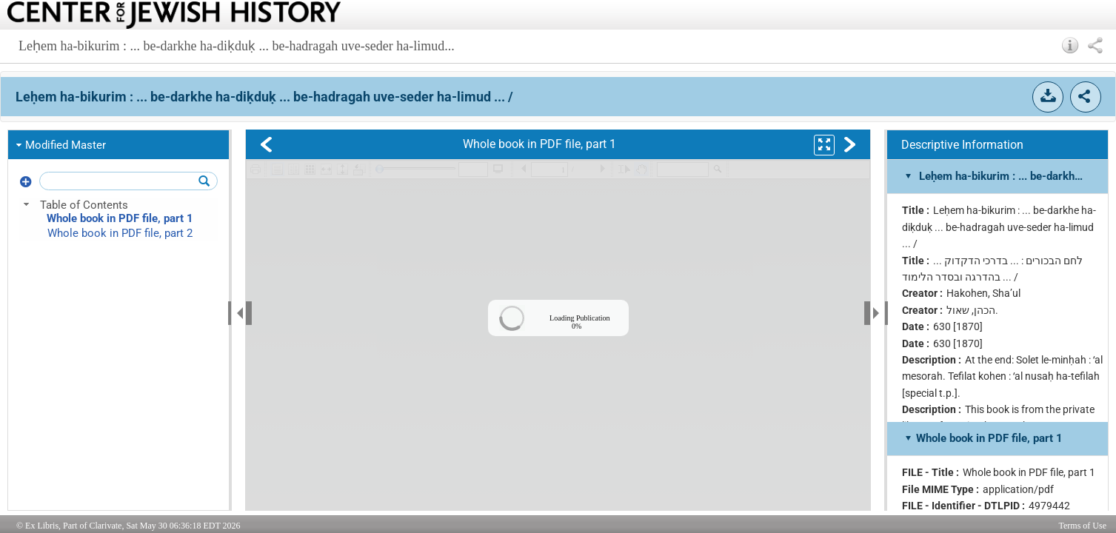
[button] (1070, 45)
